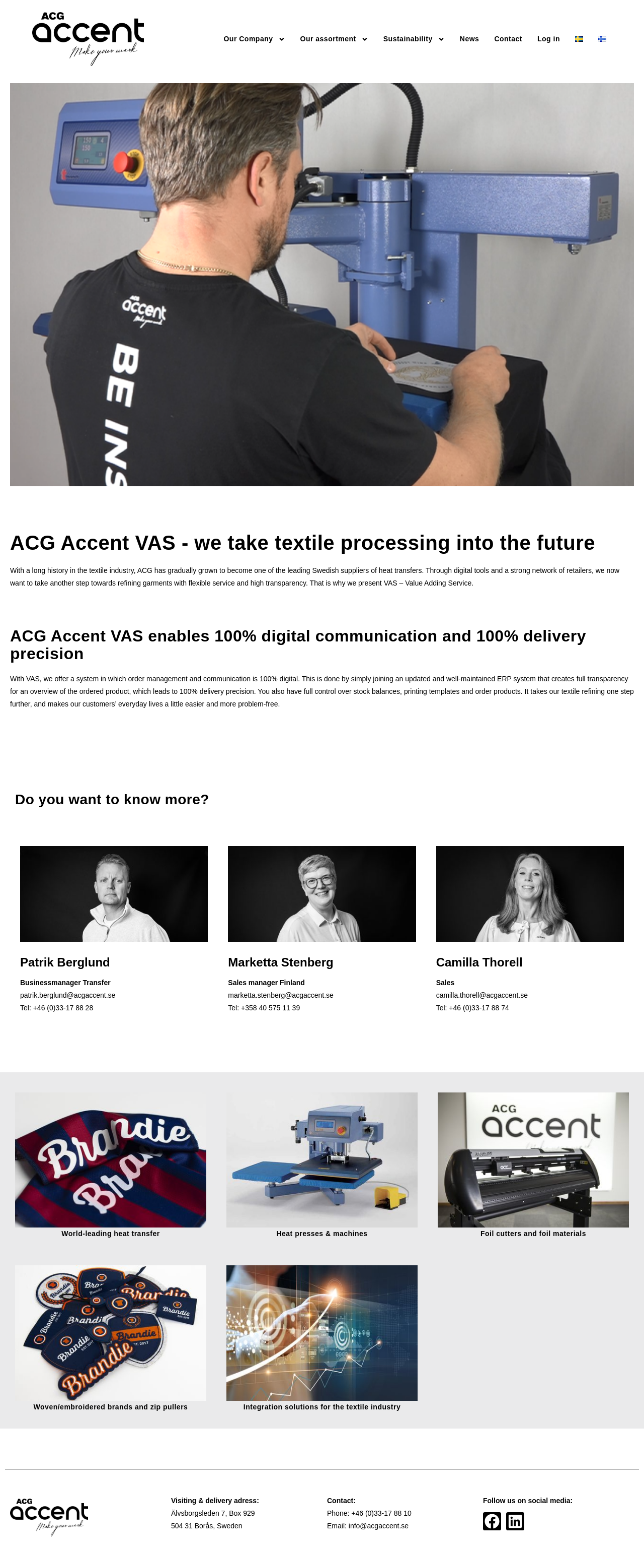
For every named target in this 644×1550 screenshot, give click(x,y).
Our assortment (334, 39)
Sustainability (414, 39)
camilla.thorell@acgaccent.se (482, 995)
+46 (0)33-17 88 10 (381, 1513)
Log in (548, 39)
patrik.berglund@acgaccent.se (67, 995)
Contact (508, 39)
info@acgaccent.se (379, 1526)
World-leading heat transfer (110, 1234)
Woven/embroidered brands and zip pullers (111, 1407)
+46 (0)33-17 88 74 (479, 1008)
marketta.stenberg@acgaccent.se (281, 995)
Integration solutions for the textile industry (322, 1407)
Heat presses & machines (321, 1234)
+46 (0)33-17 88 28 (63, 1008)
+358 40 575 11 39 (270, 1008)
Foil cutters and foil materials (533, 1234)
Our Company (254, 39)
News (469, 39)
